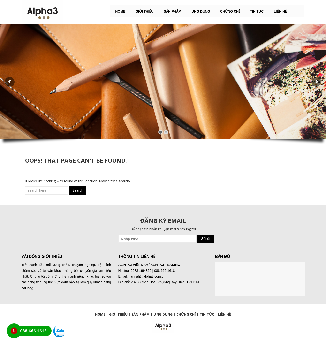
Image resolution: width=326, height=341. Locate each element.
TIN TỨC (207, 314)
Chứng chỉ (230, 11)
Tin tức (257, 11)
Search (78, 190)
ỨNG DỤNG (200, 11)
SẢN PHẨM (172, 11)
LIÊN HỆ (280, 11)
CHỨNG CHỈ (186, 314)
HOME (120, 11)
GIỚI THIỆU (144, 11)
